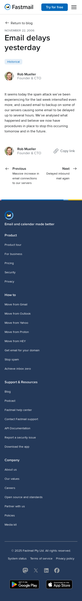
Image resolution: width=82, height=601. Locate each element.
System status (17, 558)
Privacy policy (65, 558)
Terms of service (41, 558)
